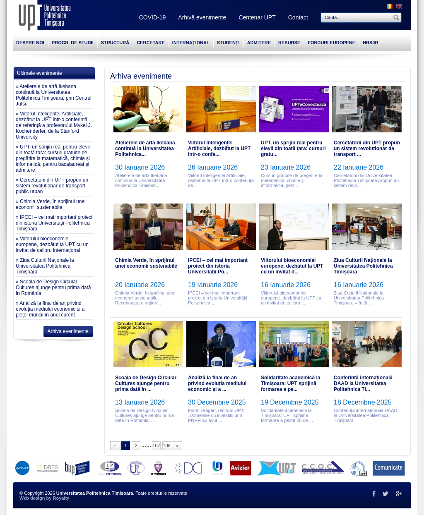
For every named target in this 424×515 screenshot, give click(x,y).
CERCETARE (151, 42)
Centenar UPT (256, 17)
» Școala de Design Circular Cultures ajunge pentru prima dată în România (53, 287)
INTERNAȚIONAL (191, 42)
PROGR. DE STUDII (73, 42)
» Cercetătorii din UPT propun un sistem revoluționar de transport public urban (52, 185)
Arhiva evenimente (68, 331)
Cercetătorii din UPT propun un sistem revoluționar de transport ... (367, 148)
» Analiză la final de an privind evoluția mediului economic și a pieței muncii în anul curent (50, 309)
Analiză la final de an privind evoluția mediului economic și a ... (217, 383)
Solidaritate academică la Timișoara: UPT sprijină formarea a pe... (290, 383)
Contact (298, 17)
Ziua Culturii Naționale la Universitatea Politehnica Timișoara (363, 266)
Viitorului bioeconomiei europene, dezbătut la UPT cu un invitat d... (292, 266)
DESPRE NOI (30, 42)
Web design (32, 498)
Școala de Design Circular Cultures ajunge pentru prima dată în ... (145, 383)
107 (156, 445)
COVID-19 (152, 17)
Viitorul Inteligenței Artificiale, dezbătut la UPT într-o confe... (219, 148)
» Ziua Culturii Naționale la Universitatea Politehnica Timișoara (45, 266)
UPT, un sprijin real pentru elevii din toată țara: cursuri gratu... (293, 148)
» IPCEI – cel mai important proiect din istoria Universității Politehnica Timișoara (54, 223)
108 (166, 445)
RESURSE (289, 42)
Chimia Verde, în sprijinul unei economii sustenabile (146, 263)
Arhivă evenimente (202, 17)
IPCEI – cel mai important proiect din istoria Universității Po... (218, 266)
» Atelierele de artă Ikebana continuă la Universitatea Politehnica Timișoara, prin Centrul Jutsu (54, 95)
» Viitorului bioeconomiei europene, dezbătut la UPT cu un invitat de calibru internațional (52, 244)
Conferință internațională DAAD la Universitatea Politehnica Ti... (363, 383)
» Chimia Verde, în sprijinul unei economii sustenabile (51, 204)
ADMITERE (259, 42)
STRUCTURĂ (115, 42)
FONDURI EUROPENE (331, 42)
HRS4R (370, 42)
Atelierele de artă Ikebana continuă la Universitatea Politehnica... (145, 148)
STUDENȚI (228, 42)
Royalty (61, 498)
